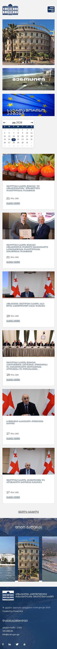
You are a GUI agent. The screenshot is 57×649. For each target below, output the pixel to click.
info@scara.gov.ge (10, 634)
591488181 (7, 631)
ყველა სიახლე (28, 512)
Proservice (18, 611)
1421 (19, 628)
